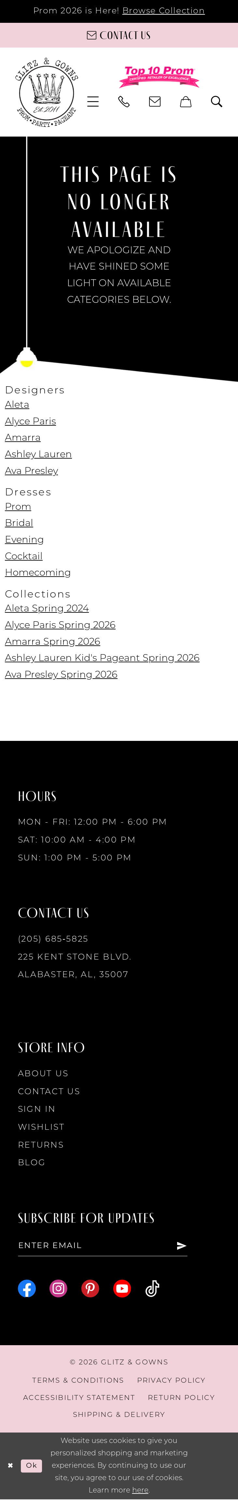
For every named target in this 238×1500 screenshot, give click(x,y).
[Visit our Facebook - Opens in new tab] (27, 1289)
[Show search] (216, 102)
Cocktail (24, 557)
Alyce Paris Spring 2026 (60, 625)
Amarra (23, 438)
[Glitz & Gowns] (47, 92)
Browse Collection (163, 11)
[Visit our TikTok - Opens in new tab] (152, 1289)
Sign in (37, 1110)
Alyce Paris (30, 422)
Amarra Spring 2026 (52, 642)
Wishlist (41, 1128)
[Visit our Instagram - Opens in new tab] (58, 1289)
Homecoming (38, 573)
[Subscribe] (188, 1246)
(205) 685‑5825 (53, 939)
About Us (43, 1074)
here (140, 1491)
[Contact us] (118, 35)
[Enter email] (106, 1246)
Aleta (17, 405)
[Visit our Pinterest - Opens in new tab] (90, 1289)
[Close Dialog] (10, 1467)
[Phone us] (123, 102)
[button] (92, 102)
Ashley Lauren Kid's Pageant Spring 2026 (102, 658)
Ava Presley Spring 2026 (61, 675)
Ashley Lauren (38, 455)
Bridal (19, 523)
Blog (32, 1163)
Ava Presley (31, 471)
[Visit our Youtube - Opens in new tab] (122, 1289)
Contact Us (49, 1092)
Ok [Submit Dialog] (32, 1466)
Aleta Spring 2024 (47, 609)
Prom (18, 507)
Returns (41, 1145)
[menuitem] (92, 102)
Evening (24, 540)
